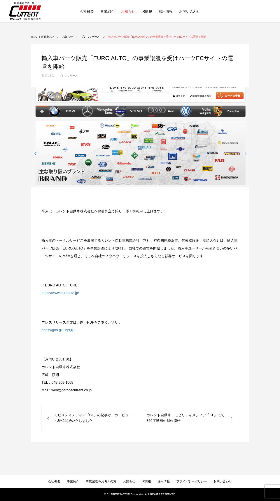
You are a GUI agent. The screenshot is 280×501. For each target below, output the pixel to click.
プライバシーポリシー (191, 481)
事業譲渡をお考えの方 (101, 481)
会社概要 (87, 11)
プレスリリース (68, 75)
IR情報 (147, 11)
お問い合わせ (189, 11)
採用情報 (166, 11)
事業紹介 (107, 11)
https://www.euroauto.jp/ (60, 293)
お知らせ (128, 11)
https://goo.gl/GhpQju (58, 330)
